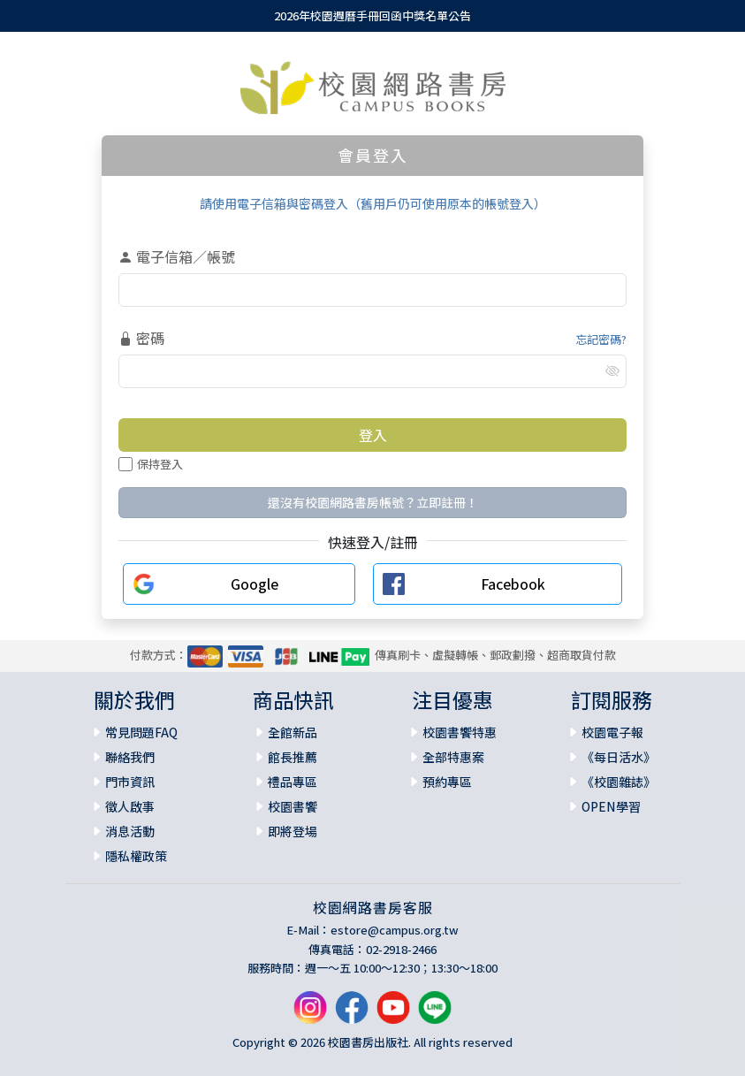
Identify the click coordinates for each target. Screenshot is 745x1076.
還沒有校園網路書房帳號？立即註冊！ (373, 502)
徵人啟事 (130, 806)
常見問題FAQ (141, 732)
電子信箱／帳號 (176, 256)
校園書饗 (292, 806)
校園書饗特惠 (459, 732)
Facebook (513, 583)
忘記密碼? (601, 339)
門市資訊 (130, 781)
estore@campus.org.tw (395, 929)
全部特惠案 (453, 757)
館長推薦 (292, 757)
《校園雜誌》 (619, 781)
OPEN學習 (611, 806)
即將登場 (292, 831)
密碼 (141, 337)
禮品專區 (292, 781)
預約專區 (447, 781)
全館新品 (292, 732)
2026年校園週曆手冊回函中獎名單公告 (372, 15)
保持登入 (150, 463)
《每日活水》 (619, 757)
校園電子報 (612, 732)
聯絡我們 (130, 757)
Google (254, 583)
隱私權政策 (136, 856)
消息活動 (130, 831)
